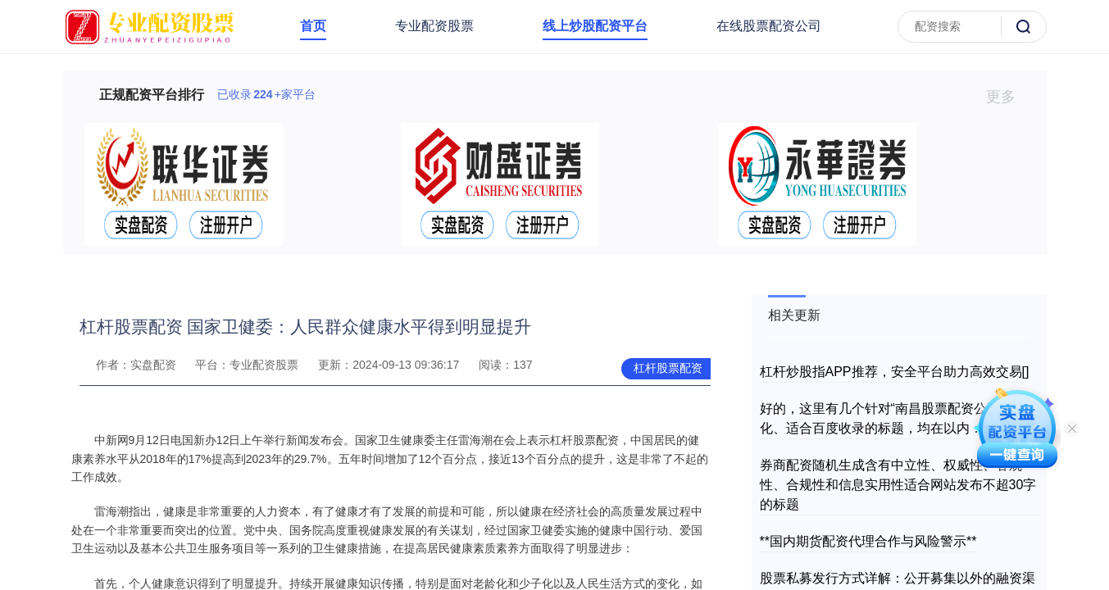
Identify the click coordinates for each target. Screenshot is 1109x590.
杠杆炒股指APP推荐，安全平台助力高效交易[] (894, 372)
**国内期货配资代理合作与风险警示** (868, 541)
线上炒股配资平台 (595, 26)
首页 (313, 26)
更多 (1007, 96)
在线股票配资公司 (768, 26)
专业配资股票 (434, 26)
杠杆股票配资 (668, 367)
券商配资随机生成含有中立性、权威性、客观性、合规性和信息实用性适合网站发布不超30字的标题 (898, 484)
